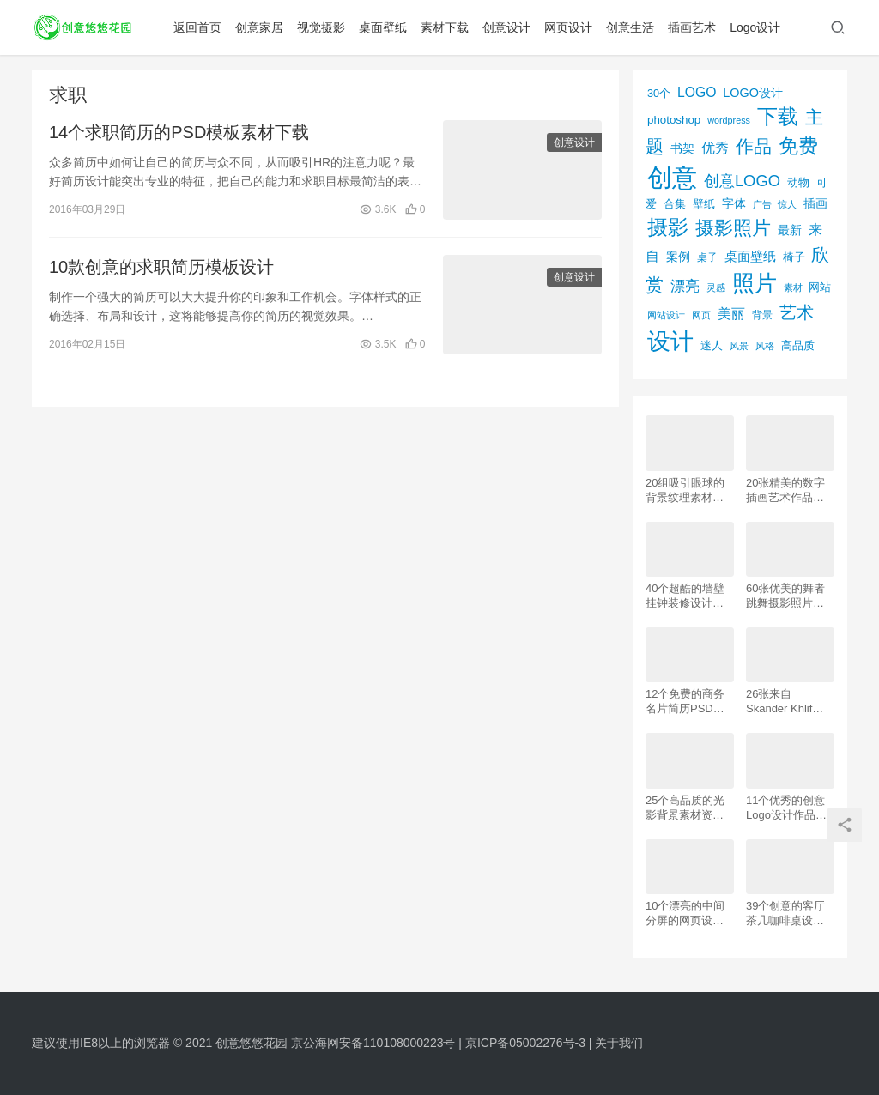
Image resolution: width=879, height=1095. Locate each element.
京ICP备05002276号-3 (525, 1043)
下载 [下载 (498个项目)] (777, 116)
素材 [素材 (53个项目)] (793, 287)
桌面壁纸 (383, 27)
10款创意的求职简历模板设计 (161, 266)
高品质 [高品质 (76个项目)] (798, 345)
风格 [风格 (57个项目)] (764, 346)
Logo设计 (755, 27)
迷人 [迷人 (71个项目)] (711, 346)
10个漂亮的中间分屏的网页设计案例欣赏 (685, 913)
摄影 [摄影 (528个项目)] (667, 227)
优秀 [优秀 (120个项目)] (715, 148)
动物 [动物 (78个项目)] (798, 182)
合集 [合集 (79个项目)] (675, 203)
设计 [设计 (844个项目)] (670, 341)
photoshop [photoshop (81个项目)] (673, 119)
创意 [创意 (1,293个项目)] (672, 177)
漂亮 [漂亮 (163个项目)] (685, 285)
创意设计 (506, 27)
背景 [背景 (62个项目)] (762, 315)
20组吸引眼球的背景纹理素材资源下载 (685, 490)
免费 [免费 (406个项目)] (798, 146)
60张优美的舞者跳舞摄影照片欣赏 (785, 596)
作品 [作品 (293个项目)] (754, 146)
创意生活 (630, 27)
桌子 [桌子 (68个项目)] (707, 257)
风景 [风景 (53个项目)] (739, 346)
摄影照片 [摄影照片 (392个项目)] (733, 228)
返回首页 (197, 27)
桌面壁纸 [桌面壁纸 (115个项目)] (750, 256)
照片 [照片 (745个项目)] (754, 283)
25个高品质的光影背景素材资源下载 (685, 808)
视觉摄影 (321, 27)
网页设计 (568, 27)
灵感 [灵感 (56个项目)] (715, 287)
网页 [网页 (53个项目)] (701, 315)
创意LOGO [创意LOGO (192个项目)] (742, 181)
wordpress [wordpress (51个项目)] (728, 120)
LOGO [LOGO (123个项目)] (696, 92)
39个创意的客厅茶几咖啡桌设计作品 (785, 913)
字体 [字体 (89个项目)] (734, 203)
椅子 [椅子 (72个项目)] (794, 257)
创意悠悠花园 (251, 1043)
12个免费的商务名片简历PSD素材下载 (685, 701)
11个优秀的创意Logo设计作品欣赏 (786, 808)
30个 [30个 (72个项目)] (658, 94)
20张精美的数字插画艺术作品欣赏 (785, 490)
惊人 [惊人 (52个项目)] (787, 204)
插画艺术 (692, 27)
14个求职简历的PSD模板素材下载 (179, 132)
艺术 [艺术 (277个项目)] (796, 312)
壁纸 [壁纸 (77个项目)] (704, 203)
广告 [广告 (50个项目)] (762, 204)
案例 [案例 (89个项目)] (678, 256)
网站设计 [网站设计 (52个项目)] (666, 315)
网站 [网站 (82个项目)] (820, 287)
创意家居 (259, 27)
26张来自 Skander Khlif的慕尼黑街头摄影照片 (785, 701)
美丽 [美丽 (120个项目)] (731, 313)
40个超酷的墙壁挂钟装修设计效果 (685, 596)
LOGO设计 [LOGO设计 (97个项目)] (753, 93)
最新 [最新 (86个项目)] (790, 230)
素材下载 (445, 27)
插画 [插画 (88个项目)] (815, 203)
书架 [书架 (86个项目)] (682, 148)
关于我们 (619, 1043)
